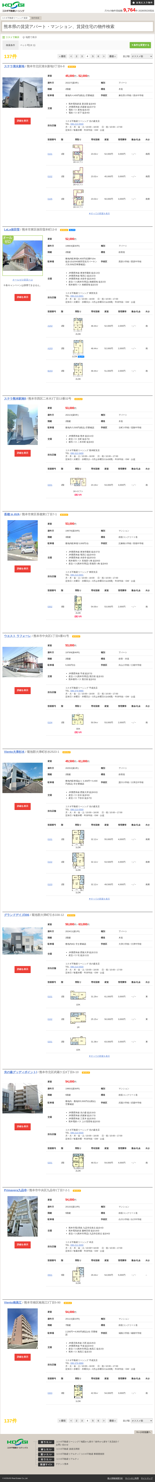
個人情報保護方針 (115, 1478)
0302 (50, 606)
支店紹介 (113, 1441)
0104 (50, 722)
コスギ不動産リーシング (67, 1441)
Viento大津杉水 (14, 751)
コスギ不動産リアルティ (67, 1454)
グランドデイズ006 (16, 915)
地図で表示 (31, 37)
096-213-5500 (76, 124)
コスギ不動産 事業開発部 (92, 1454)
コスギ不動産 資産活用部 (68, 1449)
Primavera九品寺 (15, 1190)
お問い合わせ (62, 1444)
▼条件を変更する (140, 45)
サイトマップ (147, 1478)
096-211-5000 (76, 1245)
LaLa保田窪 (12, 229)
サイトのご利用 (132, 1478)
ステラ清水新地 (14, 66)
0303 (50, 1393)
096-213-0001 (76, 296)
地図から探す (87, 1441)
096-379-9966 (76, 691)
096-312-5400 (76, 453)
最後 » (112, 56)
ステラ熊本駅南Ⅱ (15, 398)
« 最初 (62, 56)
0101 (50, 154)
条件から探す (101, 1441)
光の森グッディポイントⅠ (20, 1072)
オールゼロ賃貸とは (22, 279)
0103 (50, 884)
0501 (50, 1275)
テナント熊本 (62, 1464)
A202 (50, 326)
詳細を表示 (22, 120)
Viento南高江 (13, 1302)
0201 (50, 485)
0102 (50, 176)
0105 (50, 199)
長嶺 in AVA (12, 514)
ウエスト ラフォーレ (17, 636)
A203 (50, 348)
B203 (50, 371)
